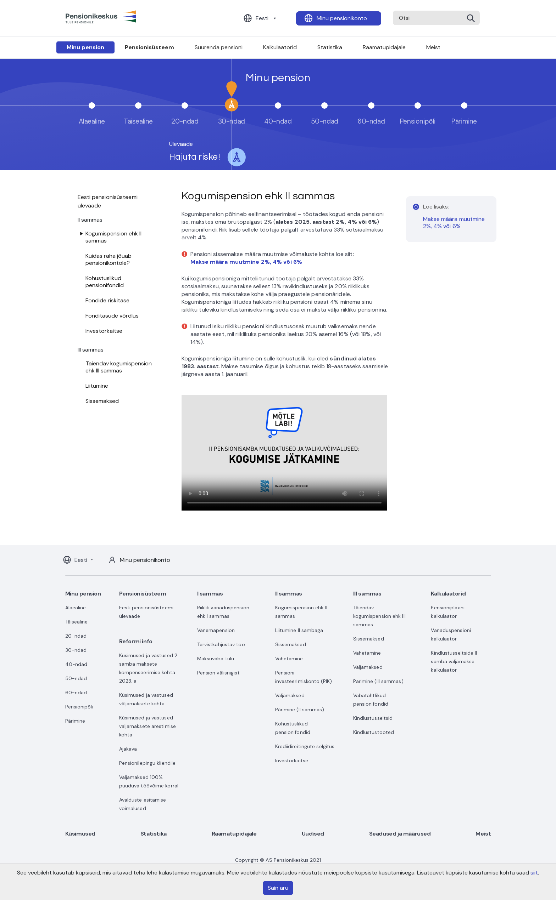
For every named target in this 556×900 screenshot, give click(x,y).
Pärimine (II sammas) (299, 709)
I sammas (210, 593)
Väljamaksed (290, 695)
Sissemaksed (102, 401)
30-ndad (76, 650)
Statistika (329, 47)
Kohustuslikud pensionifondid (104, 281)
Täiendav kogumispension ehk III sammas (118, 367)
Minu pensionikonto (342, 18)
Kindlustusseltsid (373, 718)
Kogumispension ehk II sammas (113, 237)
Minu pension (85, 47)
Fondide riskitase (107, 300)
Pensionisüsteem (149, 47)
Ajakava (128, 749)
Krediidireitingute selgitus (305, 746)
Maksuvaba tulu (215, 658)
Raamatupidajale (384, 47)
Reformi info (135, 641)
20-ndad (76, 636)
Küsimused (80, 833)
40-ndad (76, 664)
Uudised (313, 833)
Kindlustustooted (373, 732)
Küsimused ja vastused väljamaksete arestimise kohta (147, 726)
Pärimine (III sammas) (378, 681)
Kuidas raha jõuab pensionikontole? (108, 259)
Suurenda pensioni (219, 47)
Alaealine (75, 607)
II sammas (288, 593)
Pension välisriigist (218, 673)
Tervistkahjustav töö (221, 644)
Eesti (262, 18)
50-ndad (76, 678)
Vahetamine (289, 658)
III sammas (367, 593)
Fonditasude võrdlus (112, 315)
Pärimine (75, 721)
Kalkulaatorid (280, 47)
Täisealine (76, 622)
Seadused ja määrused (400, 833)
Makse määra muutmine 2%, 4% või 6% (454, 222)
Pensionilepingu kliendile (147, 763)
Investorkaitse (103, 331)
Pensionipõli (79, 707)
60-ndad (76, 692)
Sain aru (278, 888)
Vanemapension (216, 630)
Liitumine (96, 385)
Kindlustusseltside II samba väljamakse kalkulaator (454, 661)
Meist (433, 47)
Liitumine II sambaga (299, 630)
